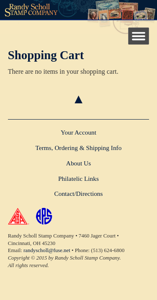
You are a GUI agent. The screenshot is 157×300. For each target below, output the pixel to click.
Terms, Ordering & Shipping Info (79, 147)
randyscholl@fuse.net (46, 250)
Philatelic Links (78, 178)
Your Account (78, 132)
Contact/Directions (78, 193)
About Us (78, 163)
